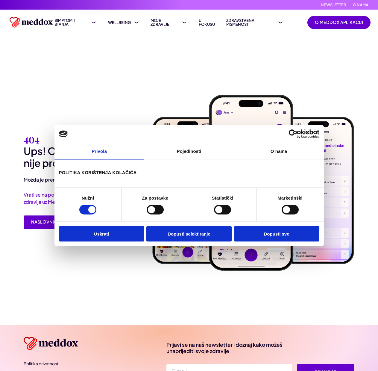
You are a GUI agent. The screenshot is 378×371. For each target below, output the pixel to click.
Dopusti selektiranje (189, 233)
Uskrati (101, 233)
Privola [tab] (99, 151)
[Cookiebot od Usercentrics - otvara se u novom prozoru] (293, 133)
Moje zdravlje (160, 22)
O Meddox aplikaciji (339, 22)
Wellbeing (119, 23)
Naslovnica (45, 221)
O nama (360, 5)
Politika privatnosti (41, 363)
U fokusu (207, 22)
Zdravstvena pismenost (240, 22)
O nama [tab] (279, 151)
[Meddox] (52, 343)
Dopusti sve (276, 233)
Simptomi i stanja (64, 22)
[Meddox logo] (32, 22)
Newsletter (333, 5)
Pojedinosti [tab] (189, 151)
